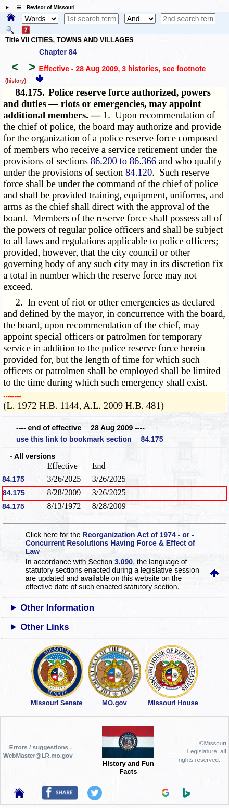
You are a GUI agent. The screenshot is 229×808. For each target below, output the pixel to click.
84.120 (138, 172)
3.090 (124, 562)
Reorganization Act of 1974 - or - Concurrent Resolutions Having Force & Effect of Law (110, 543)
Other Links (44, 627)
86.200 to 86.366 (123, 160)
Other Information (57, 608)
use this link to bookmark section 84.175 (89, 439)
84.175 (13, 479)
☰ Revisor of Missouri (43, 7)
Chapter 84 (58, 52)
